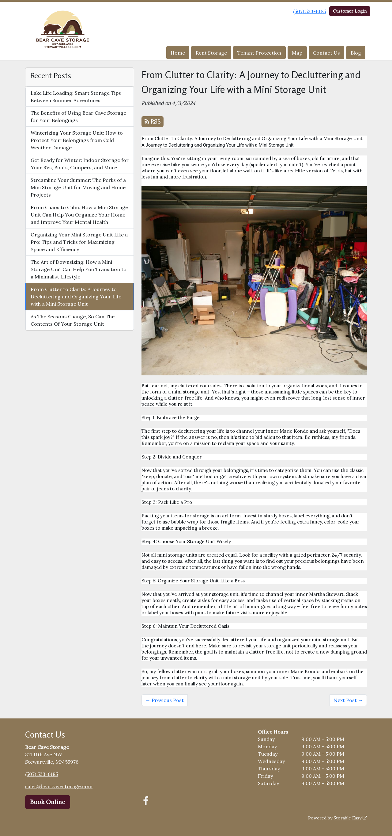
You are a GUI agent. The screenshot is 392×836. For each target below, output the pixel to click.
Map (297, 53)
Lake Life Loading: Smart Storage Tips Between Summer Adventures (76, 96)
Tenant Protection (259, 53)
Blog (356, 53)
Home (178, 53)
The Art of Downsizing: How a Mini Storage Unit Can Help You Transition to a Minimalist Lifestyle (78, 269)
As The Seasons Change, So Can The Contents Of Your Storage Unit (73, 320)
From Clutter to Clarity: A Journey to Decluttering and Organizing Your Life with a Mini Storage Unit (76, 296)
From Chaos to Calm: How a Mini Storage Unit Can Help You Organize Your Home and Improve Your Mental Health (79, 214)
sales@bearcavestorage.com (58, 786)
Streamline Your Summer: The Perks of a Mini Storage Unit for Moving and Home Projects (78, 187)
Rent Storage (211, 53)
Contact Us (326, 53)
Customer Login (350, 11)
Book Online (47, 802)
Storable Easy (350, 818)
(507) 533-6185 (309, 11)
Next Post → (348, 700)
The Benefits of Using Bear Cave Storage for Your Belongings (78, 116)
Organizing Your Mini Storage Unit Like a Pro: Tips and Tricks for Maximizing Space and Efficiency (79, 242)
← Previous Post (164, 700)
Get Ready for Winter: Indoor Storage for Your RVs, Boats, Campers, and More (80, 164)
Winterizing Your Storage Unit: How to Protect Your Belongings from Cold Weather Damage (77, 140)
